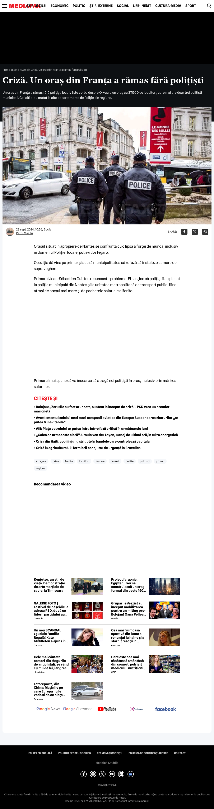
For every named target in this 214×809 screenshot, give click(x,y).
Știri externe (101, 6)
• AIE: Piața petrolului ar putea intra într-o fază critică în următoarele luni (91, 429)
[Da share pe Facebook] (184, 232)
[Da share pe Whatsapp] (205, 232)
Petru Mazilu (24, 233)
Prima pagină (11, 69)
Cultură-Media (168, 6)
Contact (180, 753)
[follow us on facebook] (165, 709)
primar (160, 461)
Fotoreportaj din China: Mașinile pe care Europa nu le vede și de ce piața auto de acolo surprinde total (48, 689)
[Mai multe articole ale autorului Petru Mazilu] (10, 232)
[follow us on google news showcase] (77, 709)
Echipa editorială (40, 753)
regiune (40, 468)
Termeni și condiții (109, 753)
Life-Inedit (142, 6)
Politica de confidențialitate (148, 753)
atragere (41, 461)
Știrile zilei (36, 6)
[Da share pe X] (195, 232)
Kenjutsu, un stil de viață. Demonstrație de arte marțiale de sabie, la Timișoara (49, 585)
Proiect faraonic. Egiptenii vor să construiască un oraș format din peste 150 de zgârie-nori (127, 585)
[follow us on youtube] (107, 709)
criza (56, 461)
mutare (100, 461)
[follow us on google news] (48, 709)
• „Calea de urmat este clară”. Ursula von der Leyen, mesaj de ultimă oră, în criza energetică (106, 435)
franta (69, 461)
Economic (60, 6)
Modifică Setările (107, 762)
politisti (145, 461)
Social (123, 6)
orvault (115, 461)
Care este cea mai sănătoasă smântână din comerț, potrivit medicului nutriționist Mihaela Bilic (128, 662)
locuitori (84, 461)
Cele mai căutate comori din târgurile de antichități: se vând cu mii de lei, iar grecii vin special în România (51, 662)
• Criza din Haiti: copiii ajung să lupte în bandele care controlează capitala (92, 441)
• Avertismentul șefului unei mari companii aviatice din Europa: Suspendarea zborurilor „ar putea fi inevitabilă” (106, 420)
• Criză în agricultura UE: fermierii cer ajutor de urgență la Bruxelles (87, 448)
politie (130, 461)
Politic (79, 6)
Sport (190, 6)
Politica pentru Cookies (74, 753)
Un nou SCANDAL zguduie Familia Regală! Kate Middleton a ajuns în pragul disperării (50, 636)
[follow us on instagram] (136, 709)
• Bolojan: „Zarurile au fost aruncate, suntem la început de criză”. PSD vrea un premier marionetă (101, 409)
